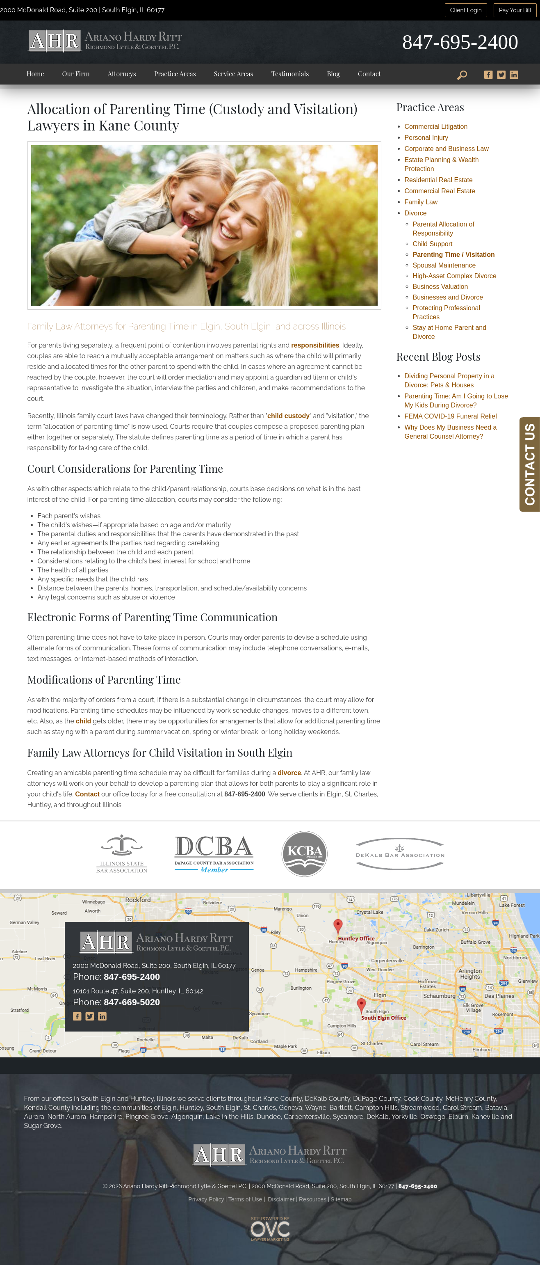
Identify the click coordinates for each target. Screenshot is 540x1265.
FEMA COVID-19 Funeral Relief (451, 416)
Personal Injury (427, 137)
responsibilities (315, 345)
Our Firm (76, 73)
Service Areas (233, 73)
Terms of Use (245, 1199)
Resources (312, 1199)
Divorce (416, 213)
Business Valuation (440, 286)
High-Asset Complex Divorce (455, 275)
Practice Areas (175, 73)
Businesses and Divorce (448, 297)
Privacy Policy (206, 1199)
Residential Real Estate (439, 179)
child (83, 721)
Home (35, 73)
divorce (289, 772)
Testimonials (290, 73)
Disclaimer (281, 1199)
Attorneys (122, 73)
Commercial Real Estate (440, 191)
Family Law (421, 202)
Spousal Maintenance (444, 265)
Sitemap (340, 1199)
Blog (333, 73)
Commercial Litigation (436, 126)
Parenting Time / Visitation (454, 254)
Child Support (433, 243)
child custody (288, 415)
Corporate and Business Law (447, 148)
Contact (369, 73)
